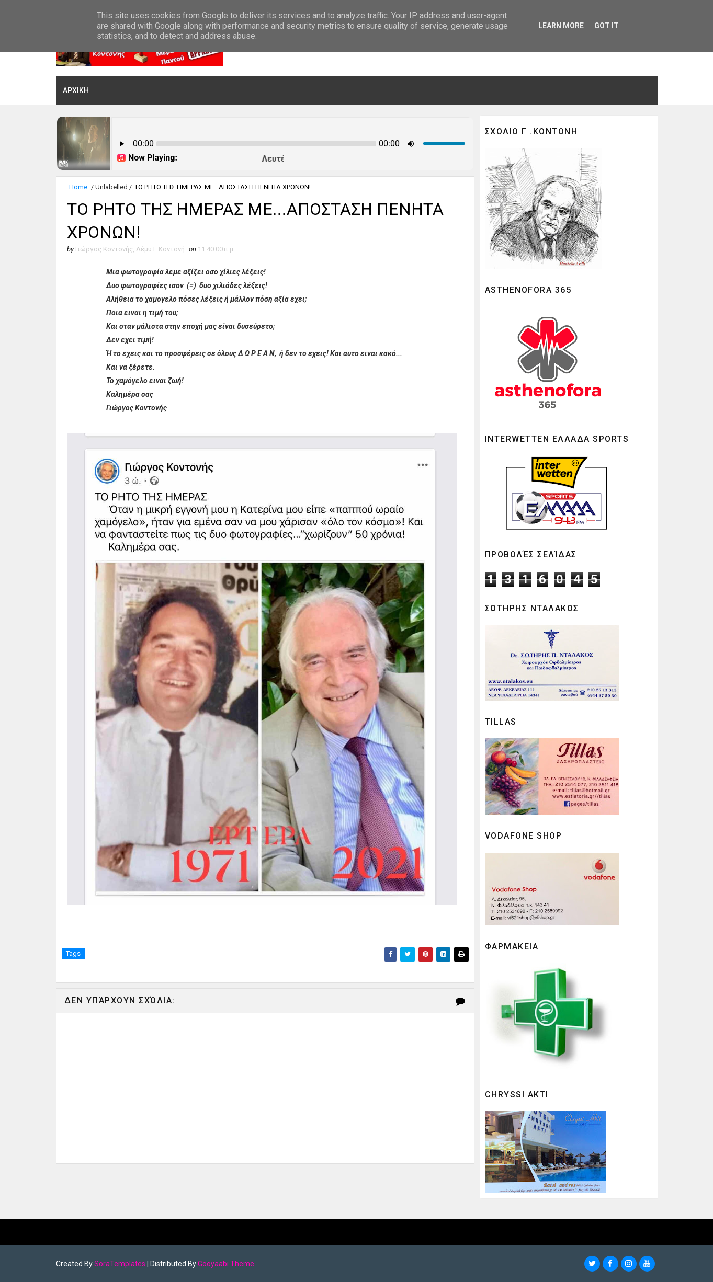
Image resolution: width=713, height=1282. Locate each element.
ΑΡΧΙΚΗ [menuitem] (76, 90)
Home (78, 187)
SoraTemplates (119, 1264)
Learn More (561, 25)
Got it (606, 25)
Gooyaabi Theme (226, 1264)
